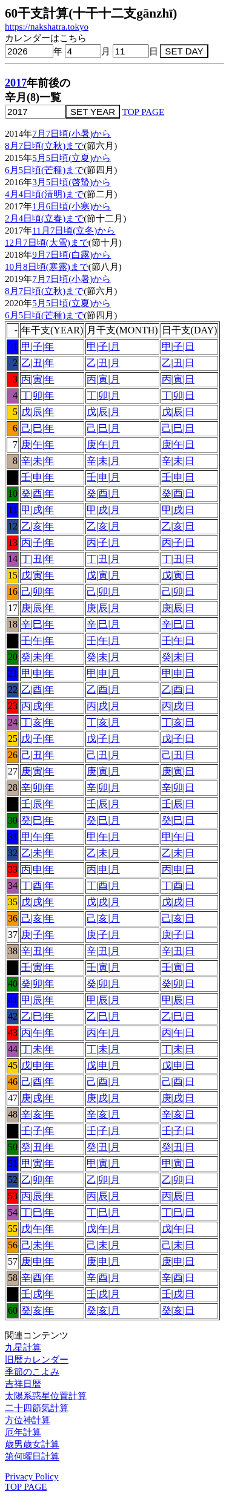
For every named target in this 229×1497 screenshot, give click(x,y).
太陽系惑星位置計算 (46, 1396)
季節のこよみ (32, 1372)
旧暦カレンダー (36, 1359)
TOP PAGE (143, 112)
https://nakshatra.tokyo (46, 26)
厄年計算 (23, 1432)
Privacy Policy (32, 1476)
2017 (16, 83)
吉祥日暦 (23, 1384)
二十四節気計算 (36, 1408)
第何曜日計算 (32, 1456)
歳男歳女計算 (32, 1444)
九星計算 (23, 1347)
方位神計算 (27, 1420)
